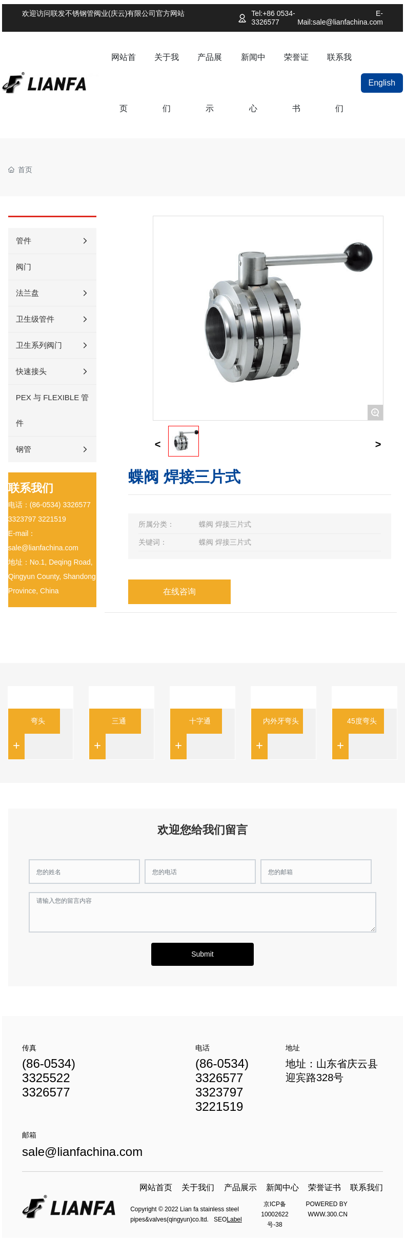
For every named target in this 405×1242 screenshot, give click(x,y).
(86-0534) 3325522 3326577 (48, 1078)
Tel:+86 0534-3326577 (273, 17)
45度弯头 (362, 721)
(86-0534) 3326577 (60, 505)
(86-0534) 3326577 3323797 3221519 (222, 1085)
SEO (220, 1219)
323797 (24, 519)
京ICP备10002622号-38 (274, 1214)
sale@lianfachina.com (43, 548)
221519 (54, 519)
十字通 (200, 721)
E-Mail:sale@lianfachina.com (340, 17)
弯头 (38, 721)
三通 (119, 721)
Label (234, 1219)
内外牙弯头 (281, 721)
